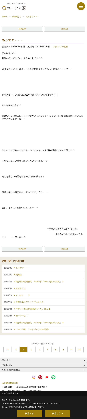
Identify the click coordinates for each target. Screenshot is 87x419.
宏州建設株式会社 (10, 383)
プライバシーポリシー (36, 403)
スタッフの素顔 (60, 46)
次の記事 (64, 29)
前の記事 (22, 29)
